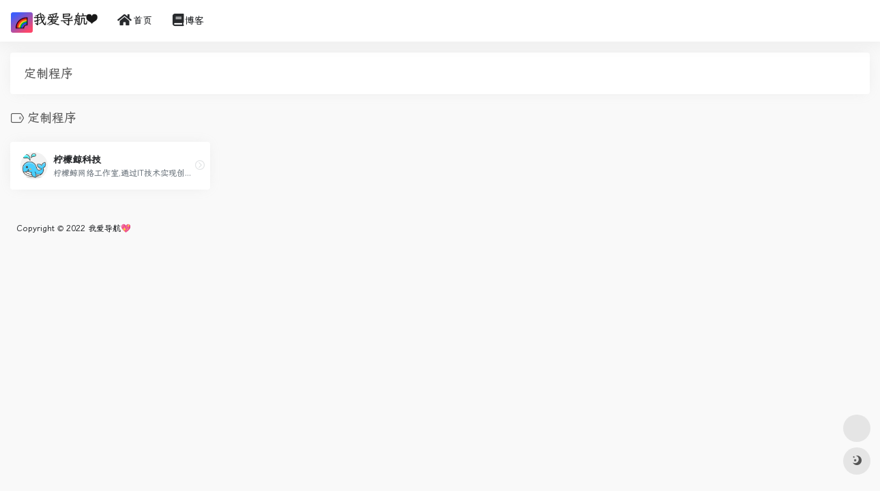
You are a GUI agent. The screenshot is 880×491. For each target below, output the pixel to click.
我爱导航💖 (109, 228)
